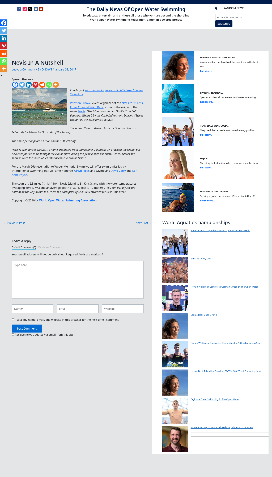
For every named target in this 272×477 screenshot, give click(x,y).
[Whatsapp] (49, 85)
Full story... (206, 71)
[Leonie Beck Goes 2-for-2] (175, 326)
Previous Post (14, 223)
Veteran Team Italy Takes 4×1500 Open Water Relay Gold (220, 230)
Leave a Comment (23, 69)
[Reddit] (42, 85)
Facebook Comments (50, 247)
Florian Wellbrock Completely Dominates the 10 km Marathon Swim (226, 343)
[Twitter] (22, 85)
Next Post (143, 223)
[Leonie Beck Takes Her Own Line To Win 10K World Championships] (175, 383)
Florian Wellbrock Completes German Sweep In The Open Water (224, 286)
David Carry (118, 171)
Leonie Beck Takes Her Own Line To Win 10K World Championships (226, 371)
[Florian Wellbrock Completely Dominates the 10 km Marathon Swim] (175, 354)
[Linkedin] (29, 85)
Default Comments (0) (24, 247)
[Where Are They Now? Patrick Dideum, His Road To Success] (175, 439)
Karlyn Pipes (82, 171)
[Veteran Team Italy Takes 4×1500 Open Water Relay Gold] (175, 242)
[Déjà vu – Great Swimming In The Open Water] (175, 411)
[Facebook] (15, 85)
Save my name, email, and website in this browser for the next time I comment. (67, 320)
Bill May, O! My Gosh (201, 258)
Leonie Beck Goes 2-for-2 (204, 314)
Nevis (81, 111)
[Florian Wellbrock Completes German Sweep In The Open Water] (175, 298)
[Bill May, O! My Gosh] (175, 270)
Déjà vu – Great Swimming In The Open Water (215, 399)
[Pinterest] (35, 85)
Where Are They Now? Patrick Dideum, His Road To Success (222, 427)
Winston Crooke (94, 90)
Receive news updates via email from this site (43, 335)
